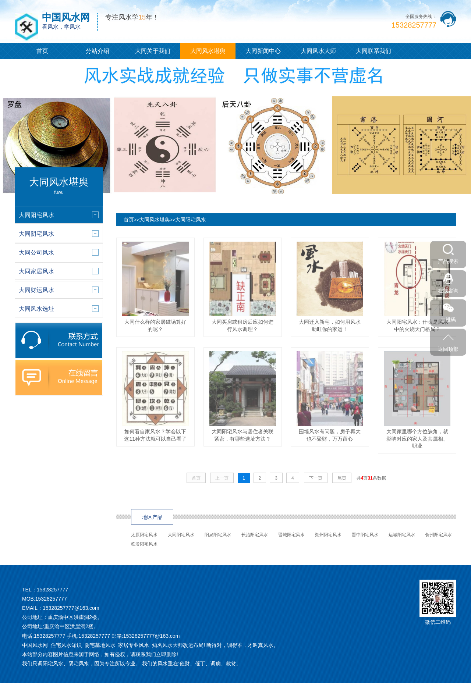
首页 (42, 51)
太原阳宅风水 (144, 534)
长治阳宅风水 (254, 534)
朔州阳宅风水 (328, 534)
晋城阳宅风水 (291, 534)
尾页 (341, 478)
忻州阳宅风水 (438, 534)
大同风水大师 (318, 51)
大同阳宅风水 (190, 220)
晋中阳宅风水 (365, 534)
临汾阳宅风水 (144, 544)
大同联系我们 (373, 51)
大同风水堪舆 (208, 51)
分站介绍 (97, 51)
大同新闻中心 (263, 51)
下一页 (315, 478)
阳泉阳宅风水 (218, 534)
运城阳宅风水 (402, 534)
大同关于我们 (152, 51)
